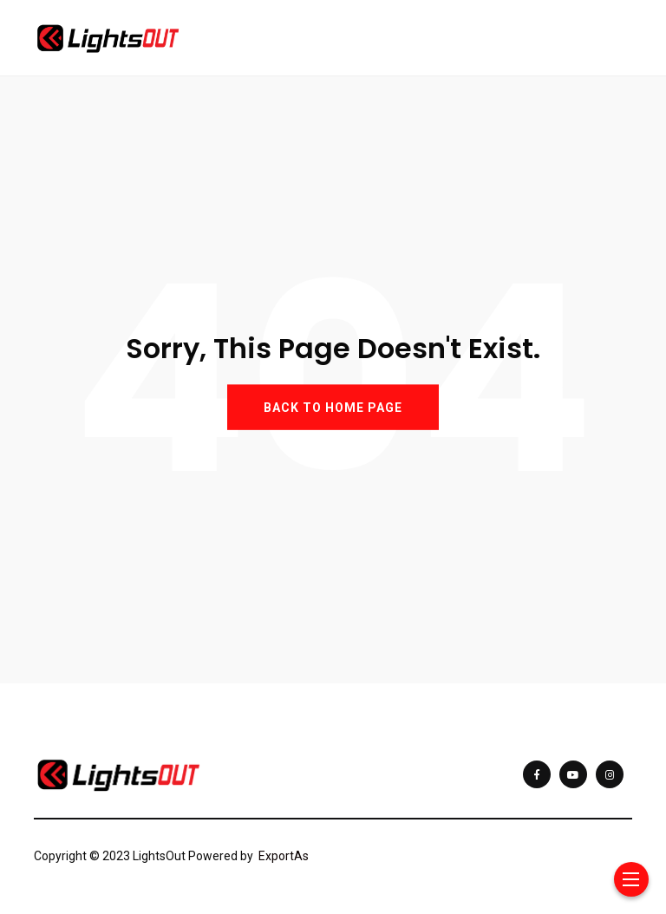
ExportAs (283, 856)
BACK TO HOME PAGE (333, 408)
